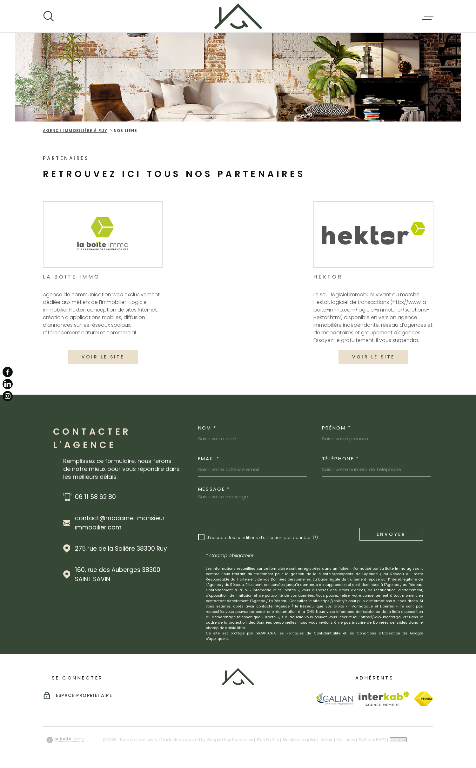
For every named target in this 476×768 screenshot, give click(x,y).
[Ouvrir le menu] (427, 16)
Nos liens (346, 739)
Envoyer (391, 534)
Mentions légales (299, 739)
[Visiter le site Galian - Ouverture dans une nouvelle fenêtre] (334, 699)
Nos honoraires (238, 739)
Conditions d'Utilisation (378, 633)
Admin (326, 739)
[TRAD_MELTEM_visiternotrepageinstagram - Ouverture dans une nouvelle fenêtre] (8, 396)
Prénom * (336, 427)
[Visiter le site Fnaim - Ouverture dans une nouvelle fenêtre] (423, 699)
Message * (214, 489)
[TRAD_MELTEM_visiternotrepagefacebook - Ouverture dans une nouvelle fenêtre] (8, 372)
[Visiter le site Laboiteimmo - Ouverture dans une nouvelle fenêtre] (65, 740)
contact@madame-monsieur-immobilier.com (121, 523)
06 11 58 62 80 (95, 497)
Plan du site (268, 739)
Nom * (207, 427)
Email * (209, 458)
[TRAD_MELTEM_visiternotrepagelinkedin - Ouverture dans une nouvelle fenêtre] (8, 384)
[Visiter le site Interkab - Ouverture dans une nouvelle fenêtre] (384, 699)
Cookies (398, 739)
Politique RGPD (372, 739)
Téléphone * (340, 458)
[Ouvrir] (48, 16)
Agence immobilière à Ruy (75, 130)
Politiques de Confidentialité (313, 633)
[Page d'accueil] (238, 16)
